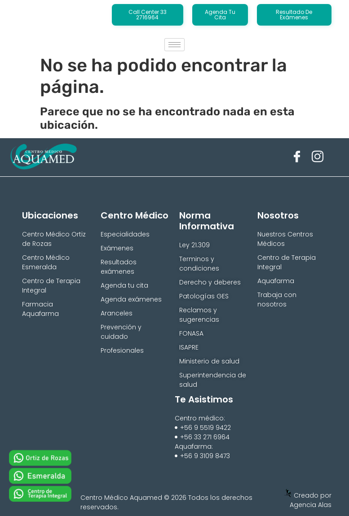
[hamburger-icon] (174, 44)
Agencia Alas (310, 504)
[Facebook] (297, 157)
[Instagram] (317, 157)
